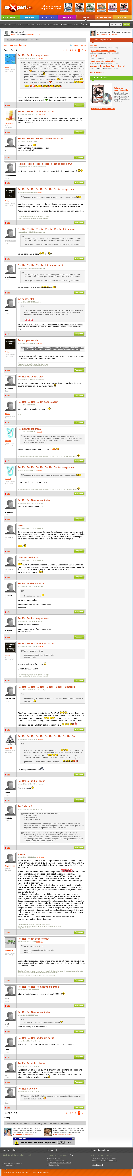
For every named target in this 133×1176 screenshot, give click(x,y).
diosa (7, 414)
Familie (56, 24)
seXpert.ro (10, 39)
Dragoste (7, 24)
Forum (17, 39)
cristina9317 (101, 63)
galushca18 (9, 123)
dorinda (8, 67)
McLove (8, 201)
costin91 (8, 748)
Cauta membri (9, 1165)
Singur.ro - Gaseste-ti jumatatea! (104, 1161)
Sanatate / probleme (70, 24)
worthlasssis (101, 48)
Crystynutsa (10, 866)
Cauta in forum (79, 45)
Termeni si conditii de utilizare (59, 1163)
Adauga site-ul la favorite (57, 1161)
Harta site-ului (53, 1165)
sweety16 (9, 951)
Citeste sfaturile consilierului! (109, 34)
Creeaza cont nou (33, 34)
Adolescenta (20, 24)
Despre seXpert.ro (55, 1158)
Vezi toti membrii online (13, 1163)
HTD (71, 1155)
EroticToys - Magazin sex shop (104, 1158)
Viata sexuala (44, 24)
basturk (8, 441)
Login (13, 34)
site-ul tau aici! (97, 1165)
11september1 (101, 53)
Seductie (24, 39)
